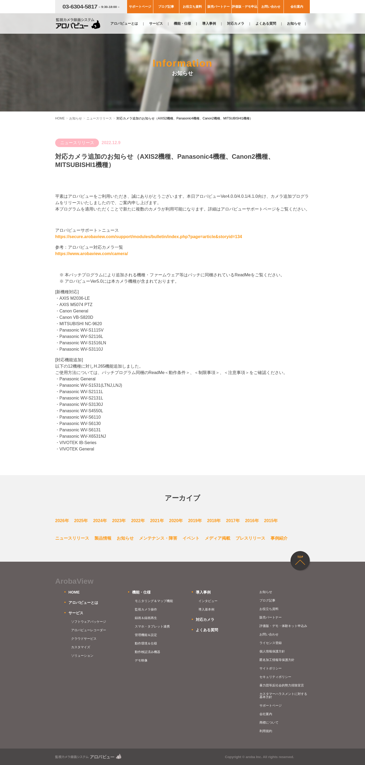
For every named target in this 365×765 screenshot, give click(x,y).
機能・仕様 (182, 23)
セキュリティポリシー (275, 677)
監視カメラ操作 (146, 609)
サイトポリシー (270, 668)
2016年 (252, 520)
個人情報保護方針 (272, 651)
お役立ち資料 (192, 6)
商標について (269, 722)
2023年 (119, 520)
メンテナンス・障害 (158, 538)
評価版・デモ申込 (244, 6)
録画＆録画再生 (146, 618)
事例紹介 (279, 538)
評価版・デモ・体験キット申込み (283, 626)
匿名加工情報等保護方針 (276, 660)
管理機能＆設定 (146, 635)
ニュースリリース (72, 538)
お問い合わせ (270, 6)
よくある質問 (265, 23)
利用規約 (265, 731)
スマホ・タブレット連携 (152, 626)
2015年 (271, 520)
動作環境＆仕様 (146, 643)
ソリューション (82, 655)
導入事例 (209, 23)
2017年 (233, 520)
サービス (156, 23)
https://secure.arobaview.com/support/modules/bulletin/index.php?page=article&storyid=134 (148, 236)
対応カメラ (235, 23)
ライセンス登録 (270, 643)
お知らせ (294, 23)
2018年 (214, 520)
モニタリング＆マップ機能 (154, 601)
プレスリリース (250, 538)
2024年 (100, 520)
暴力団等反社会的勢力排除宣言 (281, 685)
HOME (74, 592)
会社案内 (296, 6)
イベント (191, 538)
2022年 (138, 520)
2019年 (195, 520)
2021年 (157, 520)
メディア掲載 (217, 538)
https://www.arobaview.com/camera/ (91, 253)
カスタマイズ (80, 647)
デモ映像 (141, 660)
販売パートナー (218, 6)
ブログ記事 (166, 6)
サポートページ (140, 6)
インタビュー (208, 601)
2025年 (81, 520)
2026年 (62, 520)
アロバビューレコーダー (88, 630)
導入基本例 (206, 609)
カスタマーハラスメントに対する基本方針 (283, 695)
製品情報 (102, 538)
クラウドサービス (84, 639)
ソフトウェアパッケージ (88, 622)
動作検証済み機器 (147, 652)
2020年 (176, 520)
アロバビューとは (124, 23)
